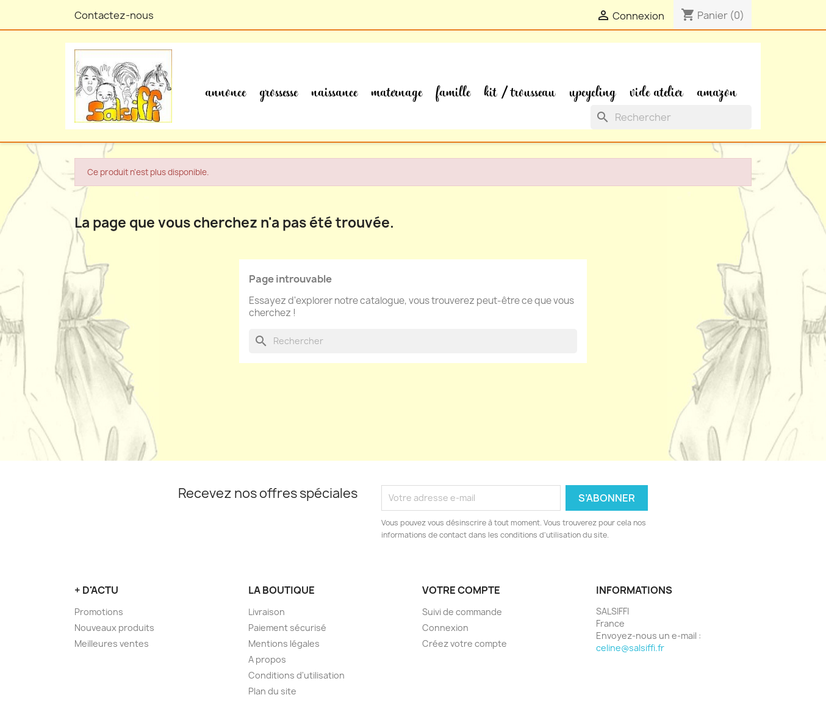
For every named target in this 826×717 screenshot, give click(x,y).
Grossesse (279, 93)
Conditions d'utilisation (296, 675)
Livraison (266, 612)
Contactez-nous (114, 15)
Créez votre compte (464, 643)
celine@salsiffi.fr (630, 648)
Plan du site (272, 691)
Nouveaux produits (114, 627)
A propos (267, 659)
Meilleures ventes (111, 643)
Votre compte (461, 590)
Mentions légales (284, 643)
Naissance (334, 93)
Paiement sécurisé (287, 627)
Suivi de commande (462, 612)
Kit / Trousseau (520, 93)
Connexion (445, 627)
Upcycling (593, 93)
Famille (453, 93)
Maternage (397, 93)
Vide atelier (656, 93)
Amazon (717, 93)
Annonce (226, 93)
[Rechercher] (671, 117)
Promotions (98, 612)
